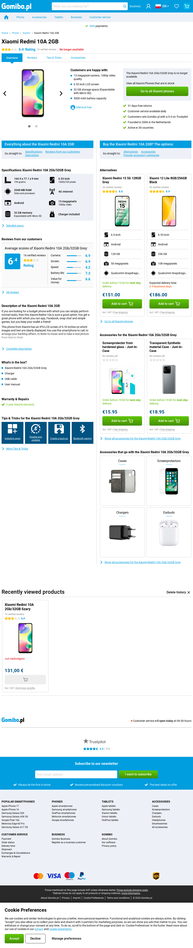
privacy (39, 929)
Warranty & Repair (11, 856)
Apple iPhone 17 (10, 806)
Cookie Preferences (94, 898)
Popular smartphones (18, 801)
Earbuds (156, 816)
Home (5, 33)
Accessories (39, 17)
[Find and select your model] (90, 6)
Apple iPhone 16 (10, 809)
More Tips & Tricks (15, 448)
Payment (6, 839)
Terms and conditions (118, 898)
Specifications (33, 151)
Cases (155, 806)
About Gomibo (109, 839)
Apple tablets (109, 806)
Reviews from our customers (62, 151)
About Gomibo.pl (50, 898)
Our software (108, 842)
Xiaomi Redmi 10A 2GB (46, 33)
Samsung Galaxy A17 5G (15, 827)
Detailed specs (13, 225)
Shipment (7, 849)
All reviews (10, 292)
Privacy (66, 898)
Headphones (158, 820)
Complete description (17, 348)
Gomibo (107, 834)
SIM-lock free (81, 107)
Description (32, 155)
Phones (57, 801)
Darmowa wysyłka (25, 688)
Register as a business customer (69, 842)
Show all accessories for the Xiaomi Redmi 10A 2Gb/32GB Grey (140, 438)
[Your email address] (76, 774)
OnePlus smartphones (63, 813)
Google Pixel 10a (10, 820)
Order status (8, 842)
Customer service (100, 17)
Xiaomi (26, 33)
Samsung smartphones (64, 809)
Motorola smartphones (64, 816)
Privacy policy (109, 846)
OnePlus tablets (110, 820)
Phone (20, 17)
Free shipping (120, 312)
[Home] (6, 17)
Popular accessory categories (141, 155)
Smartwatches (159, 823)
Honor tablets (109, 816)
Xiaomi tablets (109, 813)
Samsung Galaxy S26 (13, 813)
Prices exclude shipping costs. (132, 890)
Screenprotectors (161, 809)
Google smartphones (63, 820)
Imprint (76, 898)
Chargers (157, 813)
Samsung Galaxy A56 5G (15, 816)
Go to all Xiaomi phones (116, 321)
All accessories (160, 827)
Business (76, 17)
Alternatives (130, 151)
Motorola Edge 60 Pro (13, 823)
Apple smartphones (62, 806)
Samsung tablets (111, 809)
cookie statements (60, 929)
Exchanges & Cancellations (16, 853)
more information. (131, 893)
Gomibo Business (61, 839)
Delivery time (8, 846)
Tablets (58, 17)
